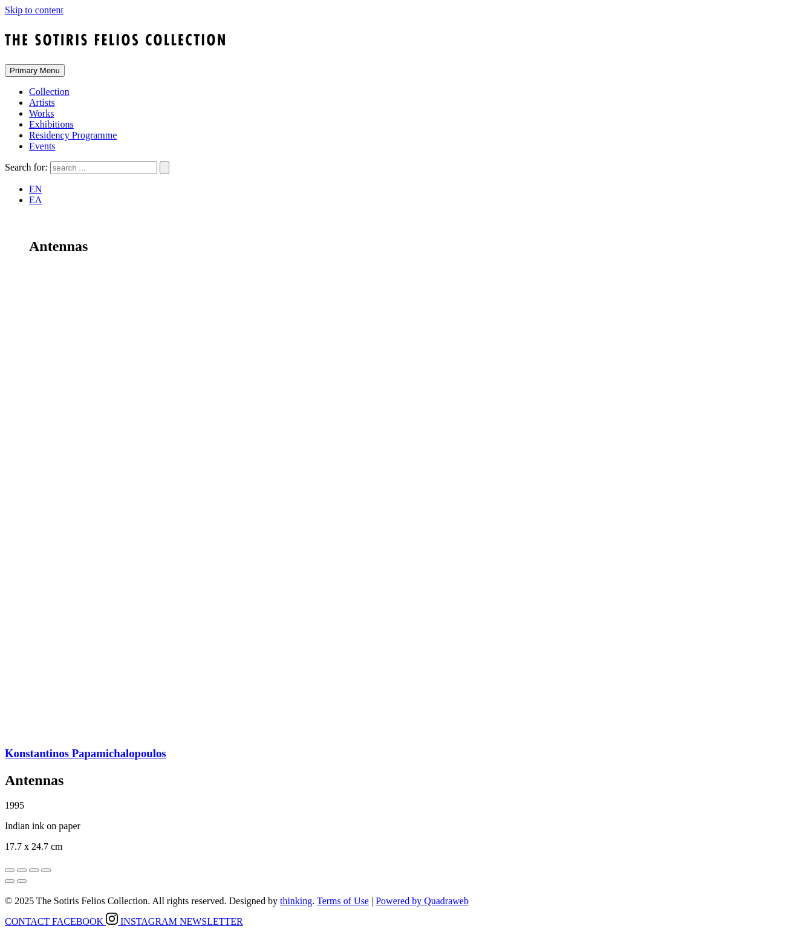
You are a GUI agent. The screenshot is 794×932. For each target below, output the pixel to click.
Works (41, 113)
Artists (42, 102)
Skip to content (34, 10)
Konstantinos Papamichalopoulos (85, 753)
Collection (49, 91)
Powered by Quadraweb (422, 901)
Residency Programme (73, 135)
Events (42, 146)
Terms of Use (343, 901)
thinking (296, 901)
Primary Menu (35, 70)
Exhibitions (51, 124)
